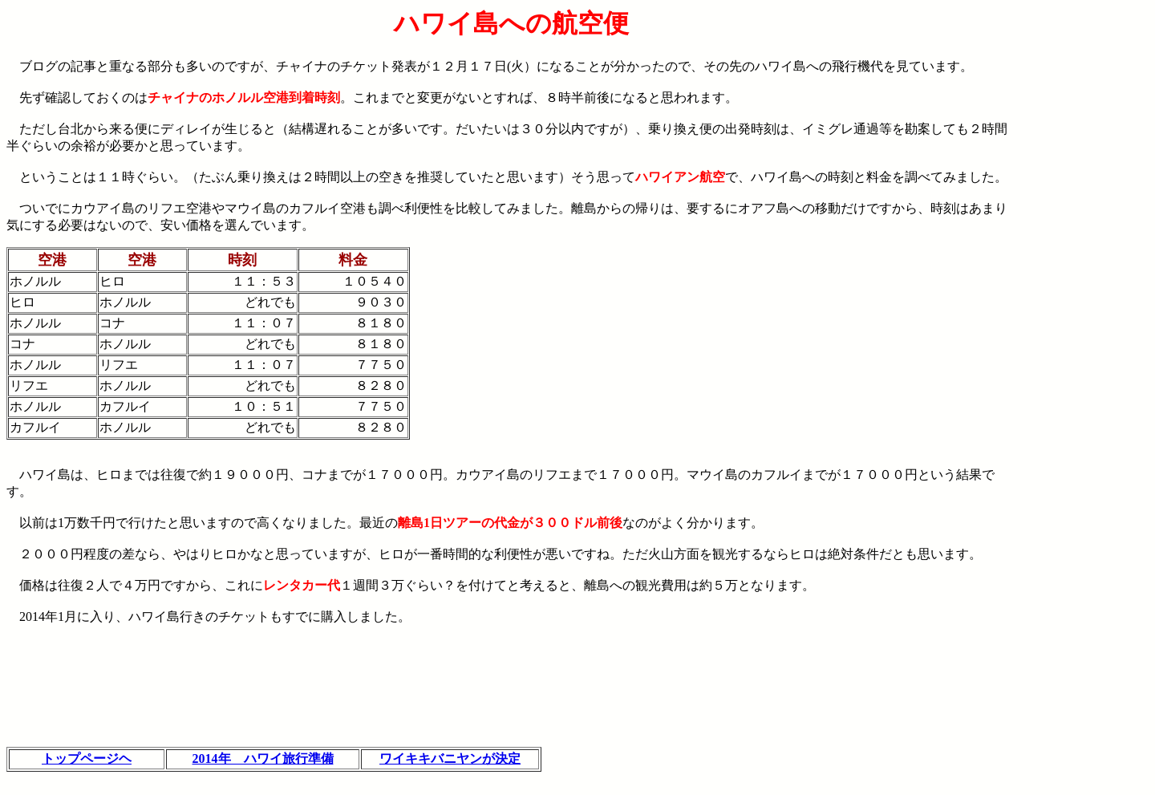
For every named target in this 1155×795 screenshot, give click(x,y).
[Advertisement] (1082, 249)
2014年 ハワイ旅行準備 (263, 758)
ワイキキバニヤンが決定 (450, 758)
